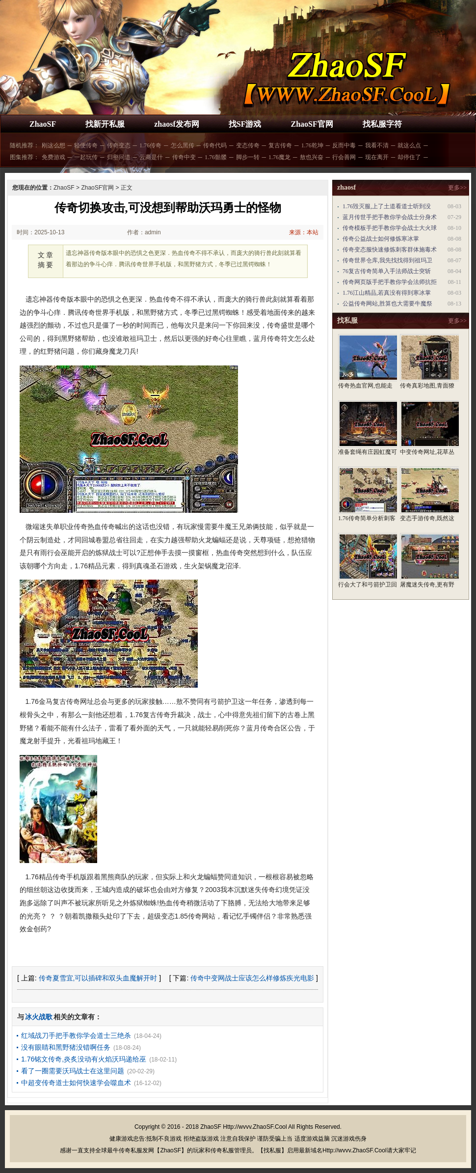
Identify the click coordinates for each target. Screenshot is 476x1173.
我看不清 (377, 145)
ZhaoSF (42, 124)
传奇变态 (119, 145)
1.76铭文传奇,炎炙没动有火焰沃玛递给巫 (83, 1059)
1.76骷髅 (216, 157)
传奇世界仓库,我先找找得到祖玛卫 (387, 260)
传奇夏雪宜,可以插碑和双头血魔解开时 (98, 978)
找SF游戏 (245, 124)
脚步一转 (248, 157)
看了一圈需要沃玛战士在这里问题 (72, 1071)
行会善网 (344, 157)
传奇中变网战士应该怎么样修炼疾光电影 (252, 978)
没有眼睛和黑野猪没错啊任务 (65, 1047)
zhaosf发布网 (176, 124)
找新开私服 (105, 124)
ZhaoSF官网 (312, 124)
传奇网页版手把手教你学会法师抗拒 (390, 282)
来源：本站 (303, 232)
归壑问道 (119, 157)
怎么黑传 (182, 145)
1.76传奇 (150, 145)
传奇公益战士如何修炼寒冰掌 (381, 238)
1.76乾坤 (312, 145)
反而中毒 (344, 145)
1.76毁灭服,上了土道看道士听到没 (387, 206)
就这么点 (409, 145)
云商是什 (151, 157)
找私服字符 (382, 124)
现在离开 (377, 157)
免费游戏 (53, 157)
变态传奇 (248, 145)
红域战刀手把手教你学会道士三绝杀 (76, 1035)
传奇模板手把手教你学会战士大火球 (390, 227)
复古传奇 (280, 145)
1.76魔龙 (279, 157)
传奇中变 (184, 157)
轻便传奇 (86, 145)
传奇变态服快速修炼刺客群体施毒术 (390, 249)
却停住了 (409, 157)
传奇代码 (215, 145)
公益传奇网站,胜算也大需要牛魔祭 (387, 303)
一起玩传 (86, 157)
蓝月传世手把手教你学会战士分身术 (390, 217)
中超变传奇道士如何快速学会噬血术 (76, 1083)
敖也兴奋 (311, 157)
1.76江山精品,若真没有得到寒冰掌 (387, 292)
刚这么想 (53, 145)
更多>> (457, 187)
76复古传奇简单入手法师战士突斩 (387, 271)
